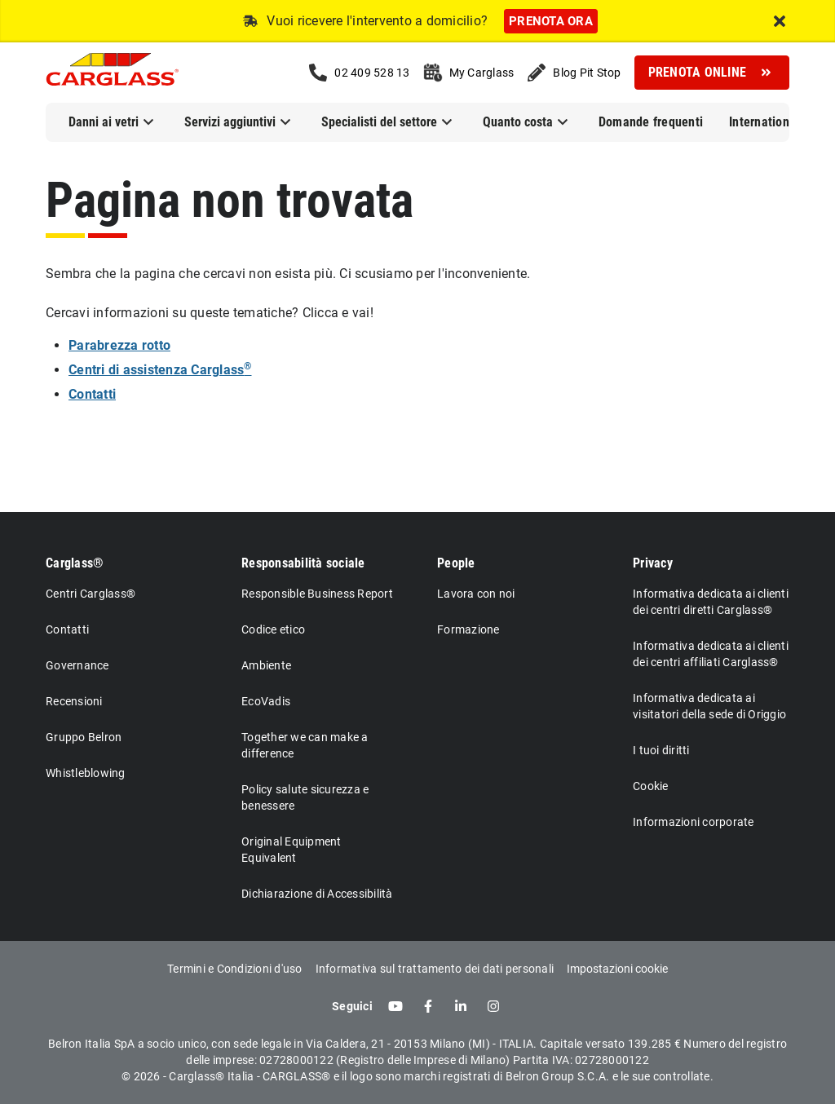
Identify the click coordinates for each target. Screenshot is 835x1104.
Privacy (653, 563)
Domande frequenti (651, 122)
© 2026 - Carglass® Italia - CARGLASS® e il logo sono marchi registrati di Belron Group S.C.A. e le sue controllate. (417, 1076)
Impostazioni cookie (617, 968)
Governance (77, 665)
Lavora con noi (476, 593)
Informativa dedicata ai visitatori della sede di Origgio (709, 706)
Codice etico (273, 629)
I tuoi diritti (661, 750)
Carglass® (75, 563)
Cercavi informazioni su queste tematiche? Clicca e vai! (209, 312)
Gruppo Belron (83, 737)
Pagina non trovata (229, 200)
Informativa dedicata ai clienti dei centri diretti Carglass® (711, 601)
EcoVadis (265, 701)
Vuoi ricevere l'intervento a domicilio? (377, 21)
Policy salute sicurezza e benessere (305, 797)
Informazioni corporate (693, 821)
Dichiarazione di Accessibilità (317, 893)
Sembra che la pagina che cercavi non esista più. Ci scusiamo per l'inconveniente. (288, 273)
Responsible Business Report (317, 593)
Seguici (352, 1006)
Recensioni (74, 701)
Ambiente (266, 665)
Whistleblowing (86, 772)
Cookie (651, 786)
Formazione (468, 629)
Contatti (67, 629)
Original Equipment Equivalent (291, 849)
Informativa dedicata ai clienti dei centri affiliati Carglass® (711, 654)
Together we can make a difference (305, 745)
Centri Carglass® (90, 593)
